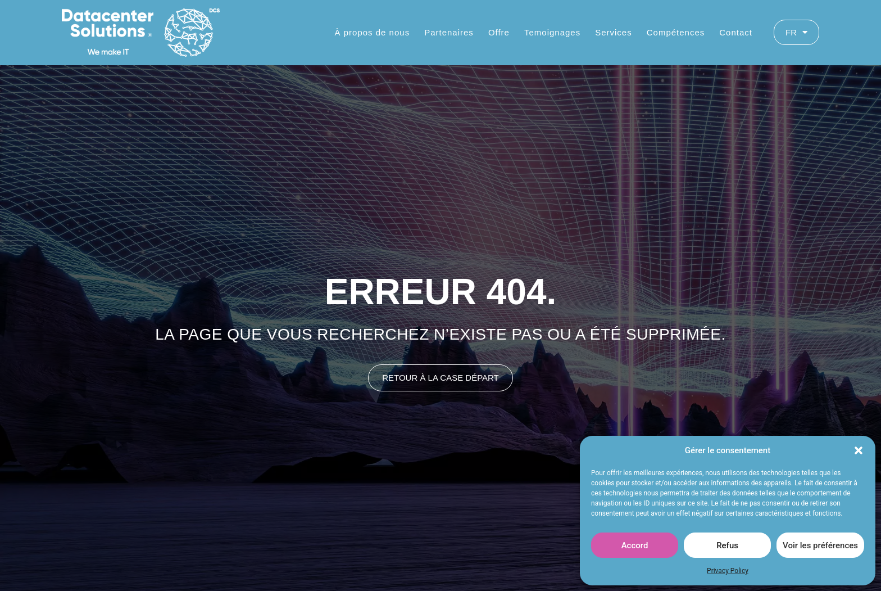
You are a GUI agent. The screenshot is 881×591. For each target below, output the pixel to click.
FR (796, 32)
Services (613, 32)
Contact (735, 32)
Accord (634, 545)
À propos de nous (372, 32)
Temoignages (552, 32)
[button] (858, 450)
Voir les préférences (820, 545)
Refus (727, 545)
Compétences (676, 32)
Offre (499, 32)
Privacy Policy (727, 571)
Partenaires (449, 32)
